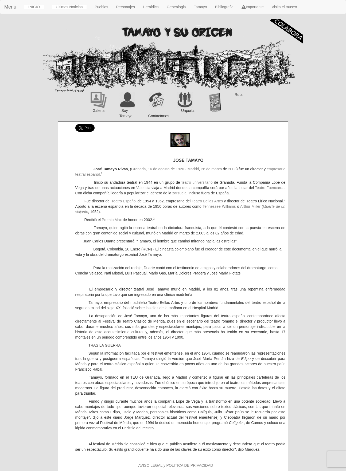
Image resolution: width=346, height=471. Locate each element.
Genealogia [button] (176, 7)
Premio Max (112, 220)
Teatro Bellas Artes (207, 201)
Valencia (143, 188)
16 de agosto (158, 169)
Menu (10, 7)
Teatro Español (124, 201)
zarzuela (179, 193)
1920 (180, 169)
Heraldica (151, 7)
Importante (253, 7)
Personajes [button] (125, 7)
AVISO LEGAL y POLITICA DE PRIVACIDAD (175, 465)
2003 (232, 169)
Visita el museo (284, 7)
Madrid (193, 169)
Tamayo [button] (200, 7)
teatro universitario (197, 182)
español (93, 174)
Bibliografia (224, 7)
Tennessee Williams (219, 206)
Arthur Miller (250, 206)
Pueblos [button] (101, 7)
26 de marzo (211, 169)
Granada (138, 169)
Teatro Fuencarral (269, 188)
